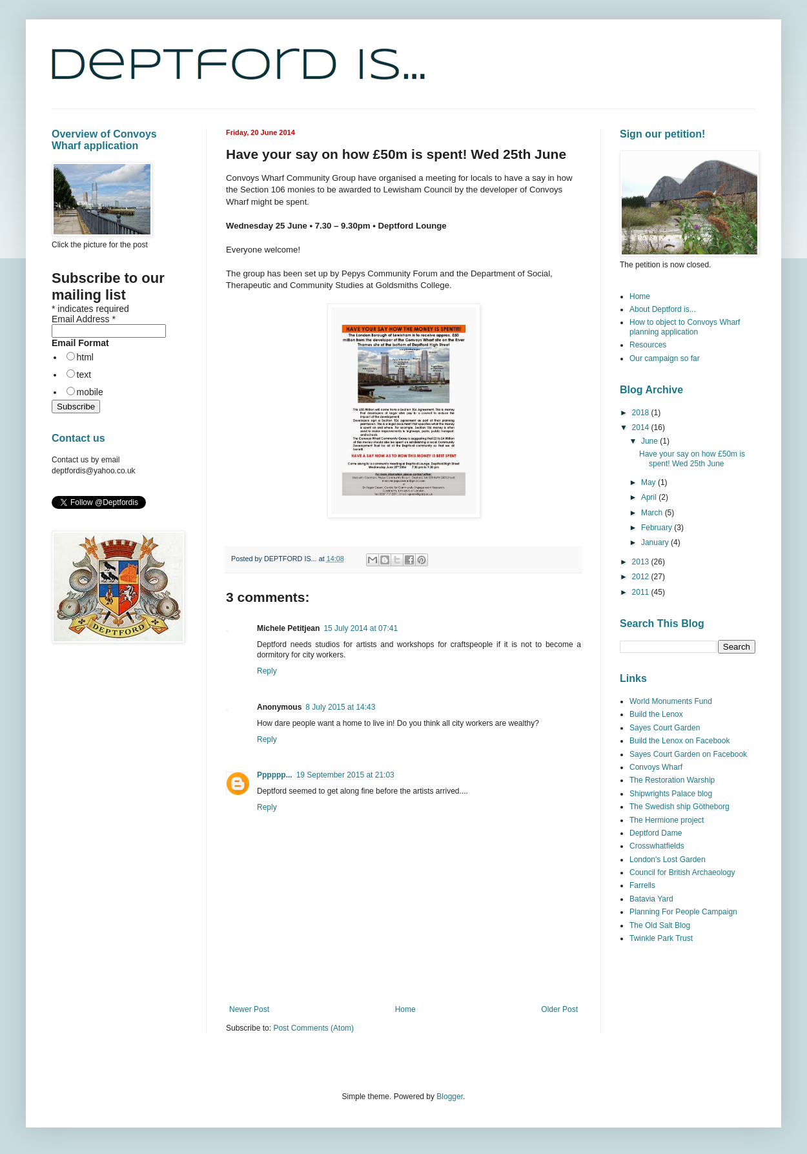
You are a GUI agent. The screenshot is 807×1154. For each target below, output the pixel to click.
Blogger (449, 1096)
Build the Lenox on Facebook (679, 740)
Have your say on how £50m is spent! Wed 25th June (692, 458)
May (649, 482)
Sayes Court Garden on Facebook (688, 754)
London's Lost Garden (667, 859)
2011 (641, 592)
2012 (641, 576)
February (657, 527)
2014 (641, 427)
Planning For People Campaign (683, 911)
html (85, 357)
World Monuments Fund (670, 701)
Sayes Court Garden (664, 727)
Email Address (84, 319)
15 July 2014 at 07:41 (360, 628)
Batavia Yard (651, 898)
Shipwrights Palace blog (670, 793)
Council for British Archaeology (682, 872)
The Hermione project (666, 820)
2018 (641, 412)
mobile (90, 392)
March (653, 512)
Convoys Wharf (655, 767)
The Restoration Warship (672, 780)
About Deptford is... (662, 309)
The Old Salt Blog (659, 925)
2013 (641, 561)
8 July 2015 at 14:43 (340, 707)
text (84, 374)
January (656, 542)
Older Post (559, 1009)
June (650, 441)
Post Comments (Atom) (313, 1028)
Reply (267, 670)
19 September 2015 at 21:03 (345, 774)
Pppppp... (274, 774)
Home (405, 1009)
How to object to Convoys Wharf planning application (684, 327)
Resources (647, 344)
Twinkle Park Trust (661, 938)
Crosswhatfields (656, 845)
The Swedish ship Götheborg (679, 806)
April (650, 497)
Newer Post (249, 1009)
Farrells (642, 885)
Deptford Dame (655, 833)
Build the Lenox (656, 714)
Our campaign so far (664, 358)
